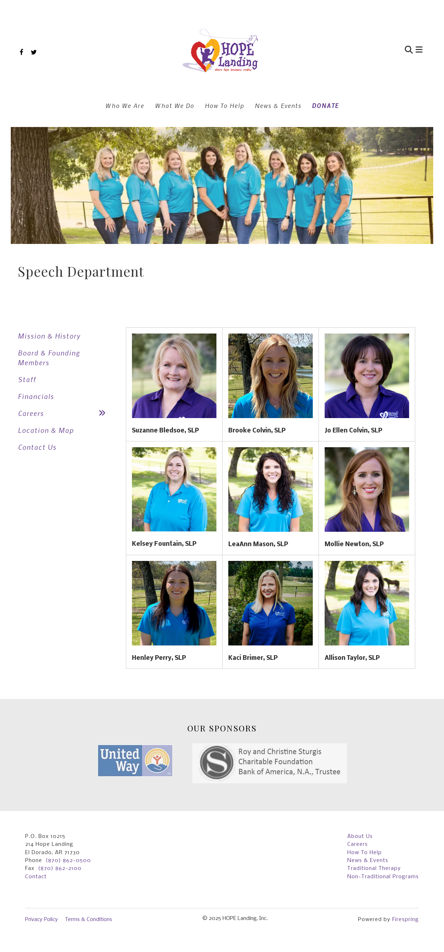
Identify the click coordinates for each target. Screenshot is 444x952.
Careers (64, 413)
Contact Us (37, 447)
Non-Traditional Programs (383, 877)
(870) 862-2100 (60, 868)
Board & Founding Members (49, 357)
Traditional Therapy (374, 868)
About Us (360, 836)
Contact (36, 877)
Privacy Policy (41, 919)
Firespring (405, 919)
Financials (36, 396)
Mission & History (49, 335)
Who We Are (124, 105)
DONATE (325, 105)
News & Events (278, 105)
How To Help (224, 105)
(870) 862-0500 (68, 860)
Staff (27, 379)
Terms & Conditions (88, 919)
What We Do (174, 105)
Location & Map (46, 430)
